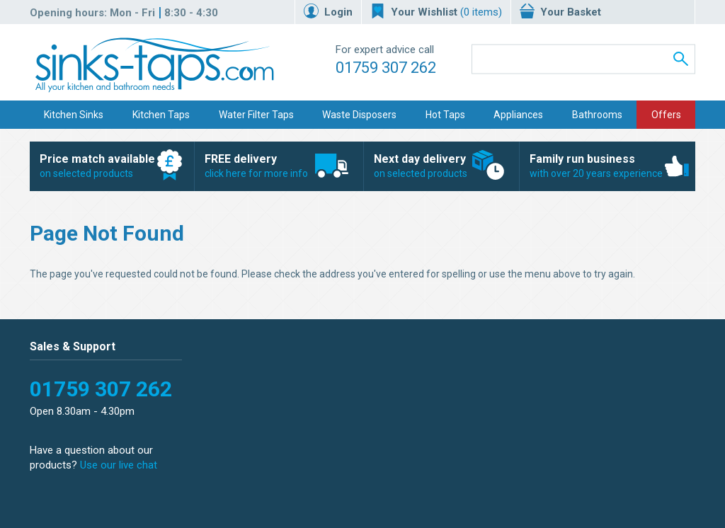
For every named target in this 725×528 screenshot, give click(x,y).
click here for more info (271, 165)
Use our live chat (118, 465)
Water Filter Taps (256, 114)
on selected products (104, 165)
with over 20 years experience (600, 165)
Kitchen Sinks (73, 114)
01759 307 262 (386, 67)
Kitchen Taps (161, 114)
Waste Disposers (359, 114)
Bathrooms (597, 114)
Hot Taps (445, 114)
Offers (666, 114)
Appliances (518, 114)
